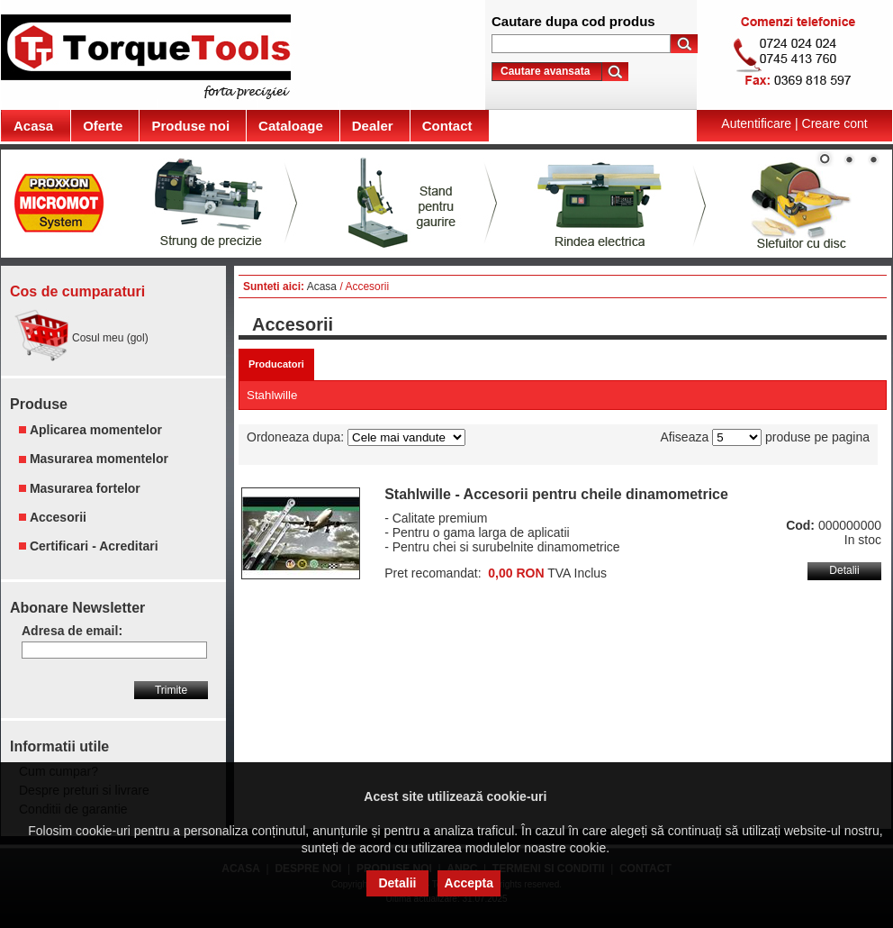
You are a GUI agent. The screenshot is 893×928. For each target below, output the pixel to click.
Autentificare (756, 123)
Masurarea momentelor (99, 459)
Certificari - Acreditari (94, 546)
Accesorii (58, 517)
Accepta (469, 883)
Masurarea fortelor (85, 488)
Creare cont (835, 123)
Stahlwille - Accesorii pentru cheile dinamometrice (556, 494)
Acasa (322, 286)
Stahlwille (272, 395)
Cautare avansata (545, 71)
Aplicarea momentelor (96, 430)
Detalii (844, 570)
